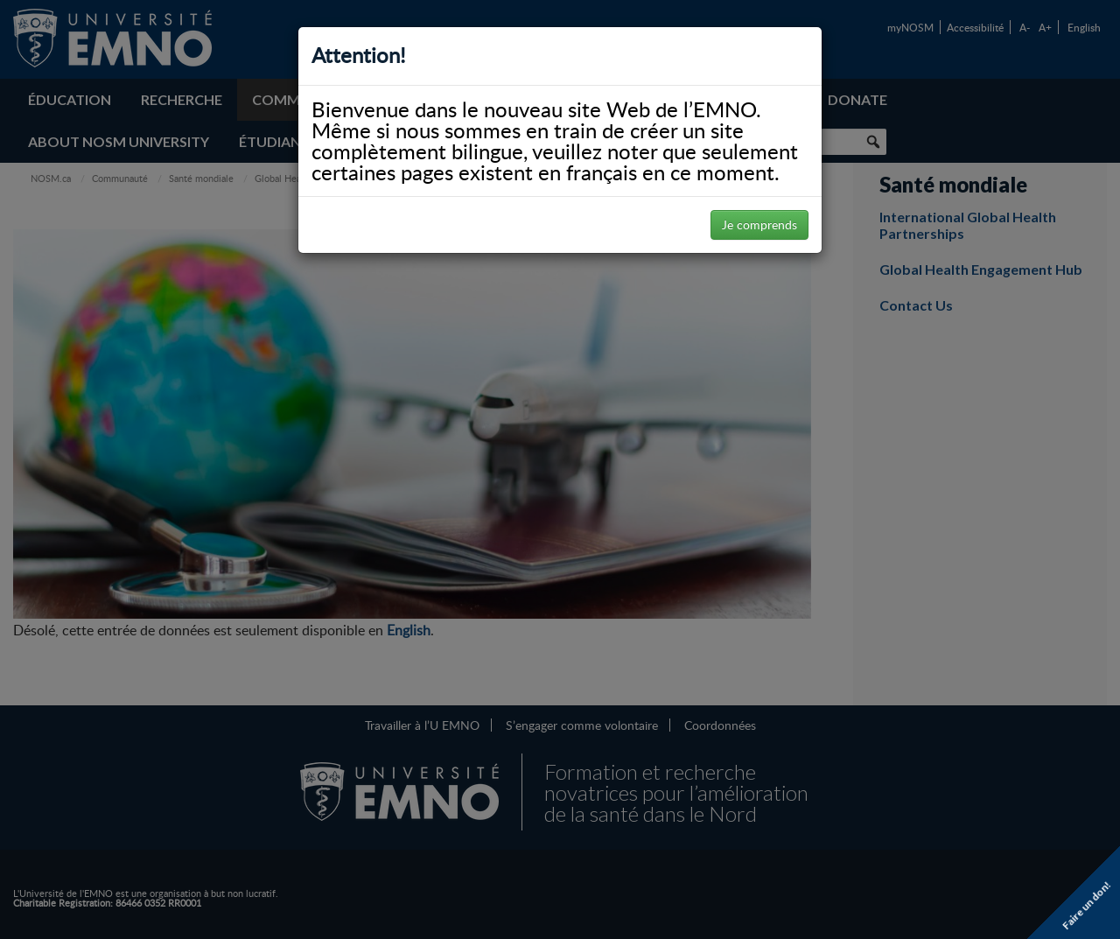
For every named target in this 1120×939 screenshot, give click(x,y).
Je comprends (759, 224)
